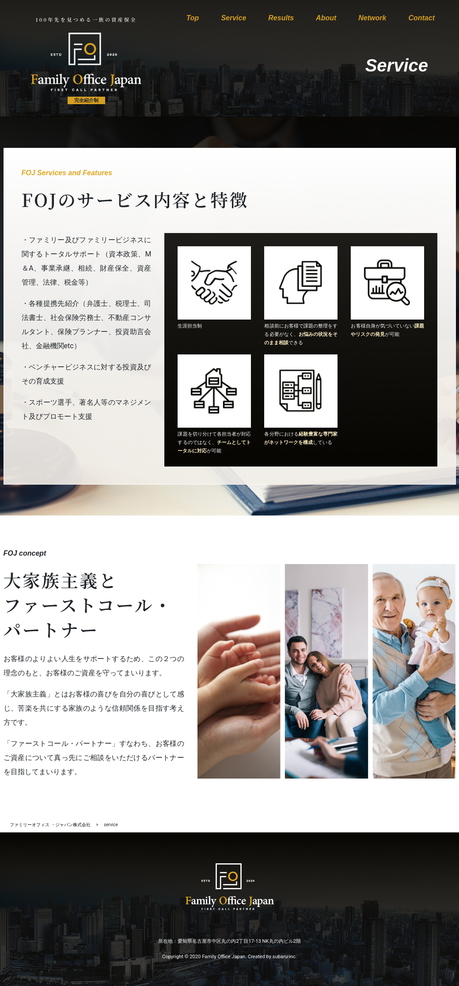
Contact (421, 18)
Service (233, 18)
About (326, 18)
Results (281, 18)
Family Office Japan (223, 957)
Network (372, 18)
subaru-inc (284, 957)
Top (192, 18)
